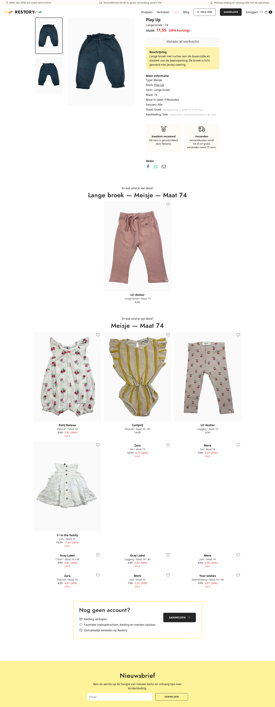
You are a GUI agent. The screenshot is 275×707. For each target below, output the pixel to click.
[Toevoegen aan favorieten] (168, 204)
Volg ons (204, 12)
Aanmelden (231, 12)
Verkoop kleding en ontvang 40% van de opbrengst (239, 2)
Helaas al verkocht (182, 41)
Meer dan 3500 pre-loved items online (28, 2)
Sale (176, 12)
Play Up (159, 85)
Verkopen (163, 12)
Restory (25, 12)
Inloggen (252, 12)
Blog (186, 12)
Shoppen (147, 12)
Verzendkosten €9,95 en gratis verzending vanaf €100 (130, 2)
